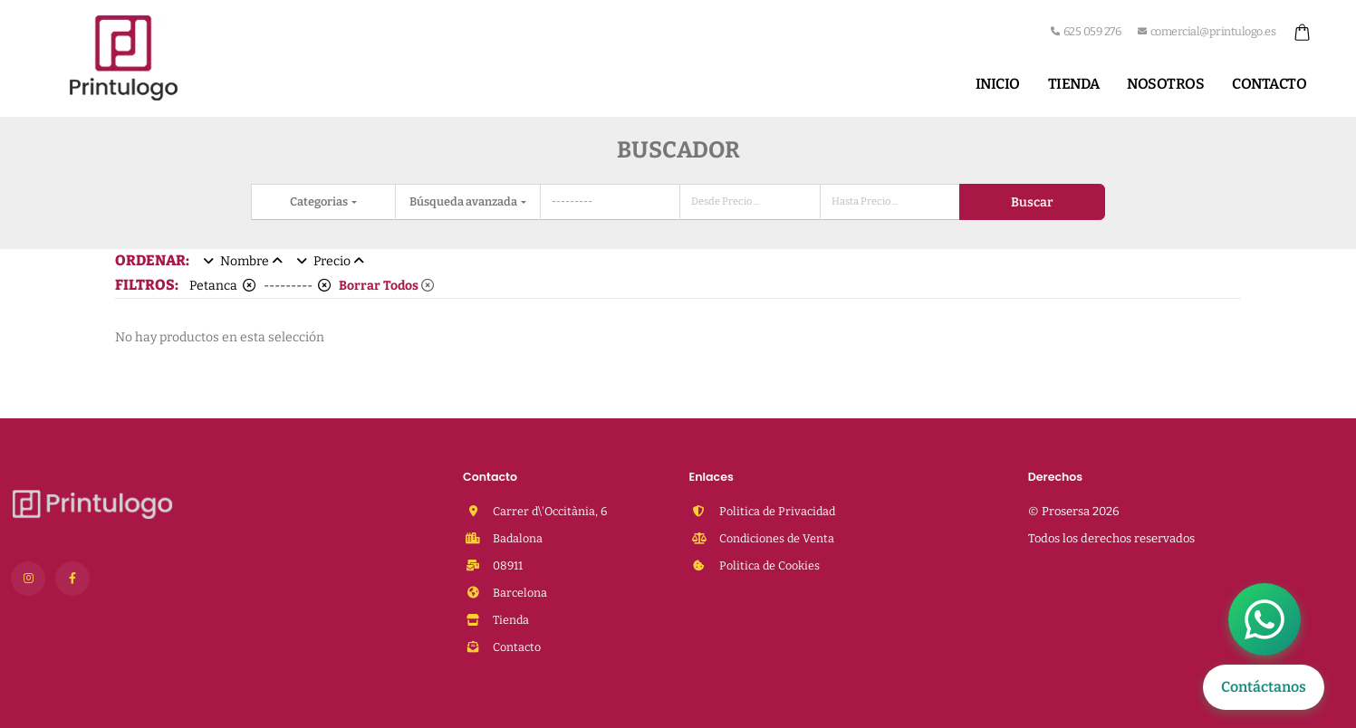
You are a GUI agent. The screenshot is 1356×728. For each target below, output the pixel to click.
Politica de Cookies (768, 565)
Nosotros (1165, 83)
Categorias (320, 201)
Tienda (1074, 83)
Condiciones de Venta (775, 538)
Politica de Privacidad (775, 511)
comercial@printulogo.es (1206, 31)
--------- (297, 285)
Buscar (1032, 202)
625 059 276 (1085, 31)
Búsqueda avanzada (464, 201)
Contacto (1269, 83)
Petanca (222, 285)
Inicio (998, 83)
